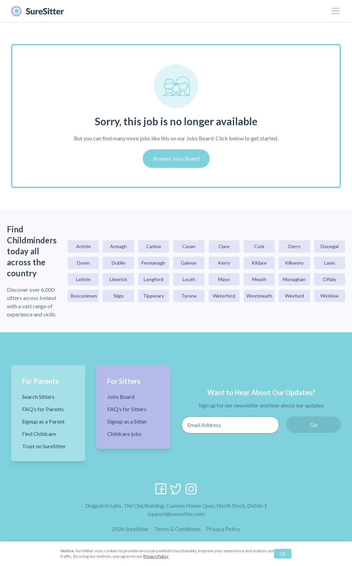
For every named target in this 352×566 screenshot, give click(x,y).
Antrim (83, 246)
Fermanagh (153, 263)
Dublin (118, 263)
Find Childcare (39, 433)
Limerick (118, 279)
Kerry (224, 263)
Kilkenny (294, 263)
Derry (294, 246)
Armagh (118, 246)
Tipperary (153, 296)
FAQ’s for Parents (43, 409)
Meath (259, 279)
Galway (189, 263)
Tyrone (189, 296)
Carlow (153, 246)
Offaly (329, 279)
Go (313, 424)
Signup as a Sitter (127, 421)
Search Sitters (38, 396)
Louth (189, 279)
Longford (153, 279)
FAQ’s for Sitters (126, 409)
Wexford (294, 296)
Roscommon (83, 296)
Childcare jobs (124, 433)
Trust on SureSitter (44, 446)
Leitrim (83, 279)
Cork (259, 246)
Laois (329, 263)
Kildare (259, 263)
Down (83, 263)
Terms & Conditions (177, 528)
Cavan (189, 246)
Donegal (330, 246)
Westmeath (259, 296)
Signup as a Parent (43, 421)
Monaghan (294, 279)
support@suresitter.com (176, 513)
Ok (282, 553)
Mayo (224, 279)
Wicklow (329, 296)
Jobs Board (120, 396)
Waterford (224, 296)
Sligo (118, 296)
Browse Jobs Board (176, 158)
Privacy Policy (223, 528)
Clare (224, 246)
